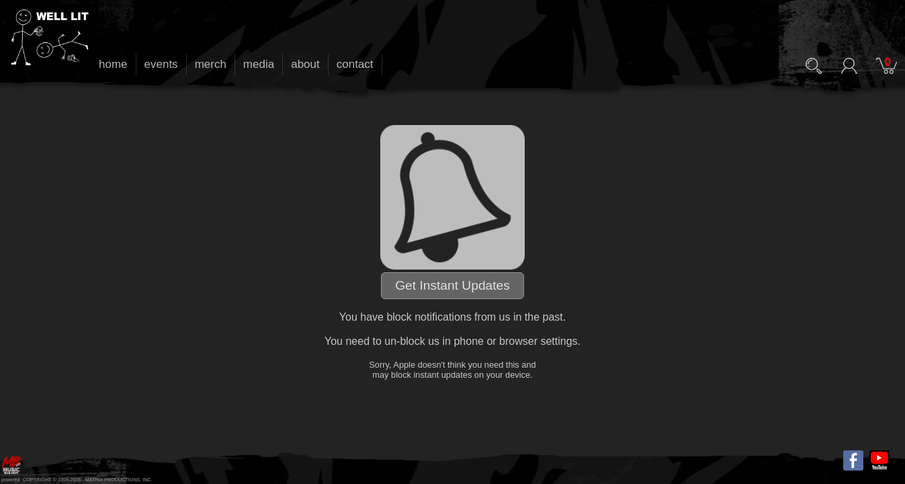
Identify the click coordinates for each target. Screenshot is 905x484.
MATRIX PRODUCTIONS (112, 480)
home (113, 64)
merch (210, 64)
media (258, 64)
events (161, 64)
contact (355, 64)
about (305, 64)
